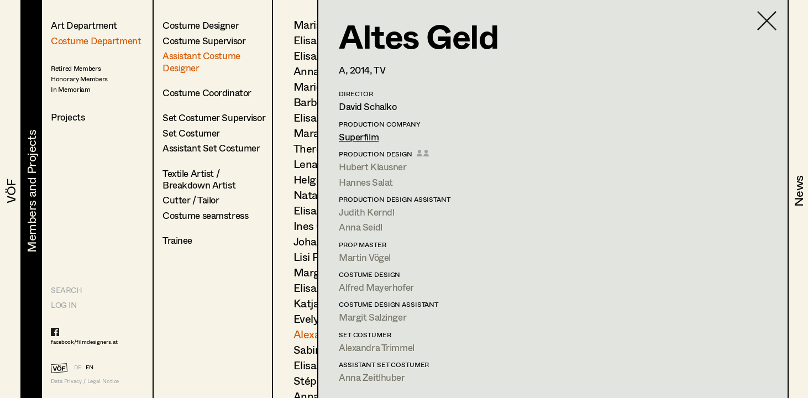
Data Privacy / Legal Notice (85, 381)
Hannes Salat (366, 182)
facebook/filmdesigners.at (84, 341)
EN (89, 367)
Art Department (84, 25)
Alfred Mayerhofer (376, 287)
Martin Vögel (365, 257)
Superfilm (359, 136)
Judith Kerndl (366, 212)
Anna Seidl (360, 226)
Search (66, 290)
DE (77, 367)
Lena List (315, 163)
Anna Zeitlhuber (372, 377)
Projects (68, 116)
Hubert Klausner (373, 166)
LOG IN (63, 305)
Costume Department (96, 40)
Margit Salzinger (372, 317)
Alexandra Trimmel (377, 347)
